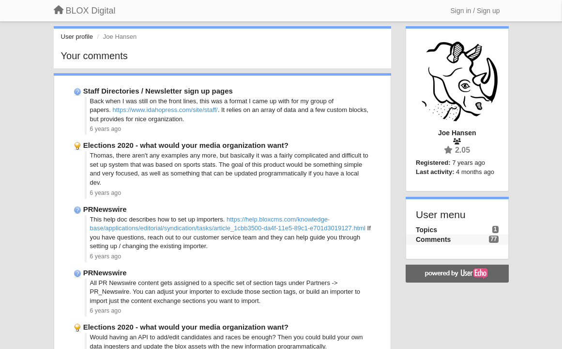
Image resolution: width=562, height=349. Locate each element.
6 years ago (106, 129)
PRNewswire (105, 209)
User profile (77, 36)
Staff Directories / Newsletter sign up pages (158, 91)
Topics (426, 230)
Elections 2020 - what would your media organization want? (186, 145)
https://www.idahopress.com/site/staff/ (164, 109)
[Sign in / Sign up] (475, 10)
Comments (433, 239)
